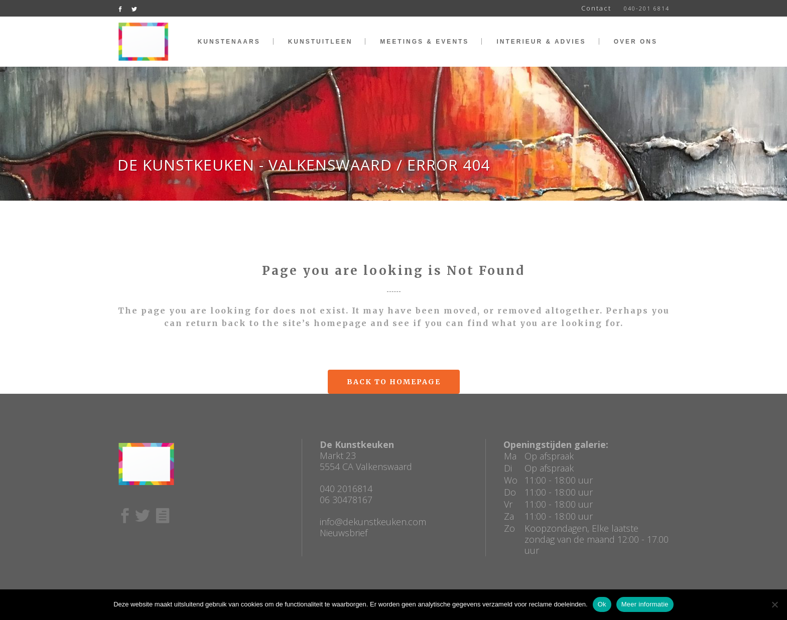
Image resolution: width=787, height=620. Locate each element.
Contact (596, 8)
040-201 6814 (647, 8)
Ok (602, 604)
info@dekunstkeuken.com (373, 522)
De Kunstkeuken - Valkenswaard (254, 164)
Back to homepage (394, 381)
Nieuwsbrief (343, 533)
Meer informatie (645, 604)
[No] (774, 604)
